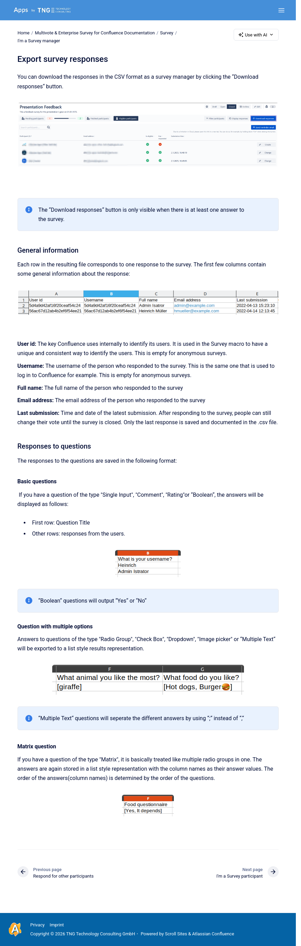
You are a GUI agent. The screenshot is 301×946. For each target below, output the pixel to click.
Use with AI (256, 34)
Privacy (37, 924)
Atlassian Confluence (213, 933)
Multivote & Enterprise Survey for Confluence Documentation (95, 32)
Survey (166, 32)
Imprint (57, 924)
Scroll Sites (176, 933)
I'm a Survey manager (39, 40)
